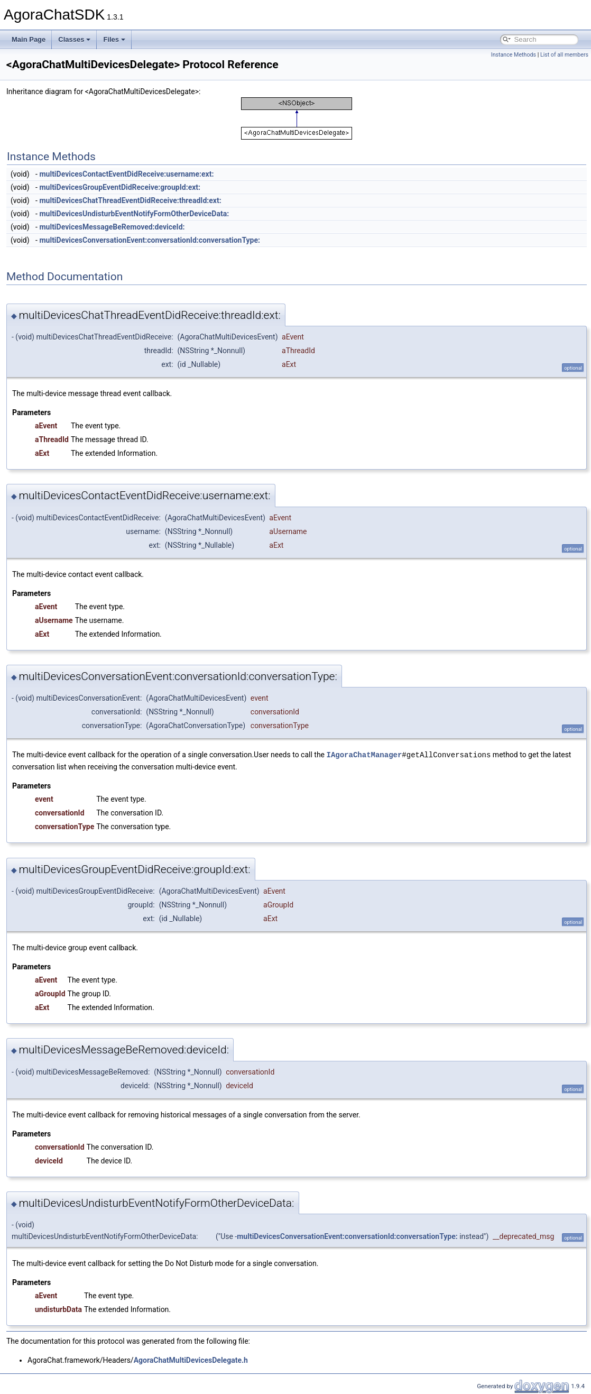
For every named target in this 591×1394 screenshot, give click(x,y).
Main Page (28, 39)
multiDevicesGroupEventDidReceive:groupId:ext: (119, 187)
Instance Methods (513, 54)
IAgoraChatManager (364, 754)
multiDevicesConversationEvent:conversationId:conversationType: (149, 240)
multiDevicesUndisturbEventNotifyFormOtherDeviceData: (134, 213)
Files (114, 39)
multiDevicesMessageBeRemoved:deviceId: (111, 227)
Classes (74, 39)
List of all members (564, 54)
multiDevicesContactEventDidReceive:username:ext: (126, 174)
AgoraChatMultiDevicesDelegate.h (191, 1359)
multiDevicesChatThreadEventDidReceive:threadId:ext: (130, 200)
